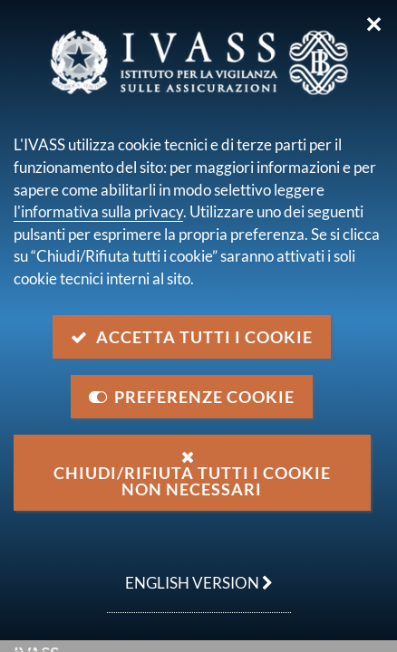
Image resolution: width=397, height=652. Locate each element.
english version (190, 573)
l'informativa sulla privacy (98, 211)
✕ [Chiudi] (373, 24)
